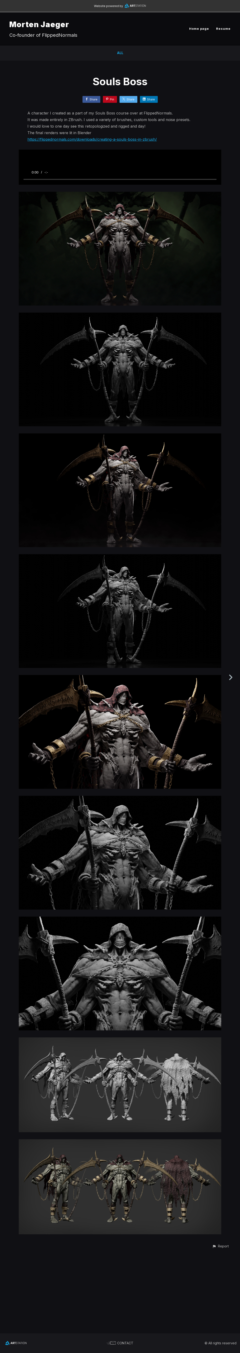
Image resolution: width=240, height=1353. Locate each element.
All (120, 53)
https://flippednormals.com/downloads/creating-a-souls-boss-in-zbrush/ (92, 139)
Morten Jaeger (39, 24)
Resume (223, 28)
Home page (199, 28)
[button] (220, 1325)
